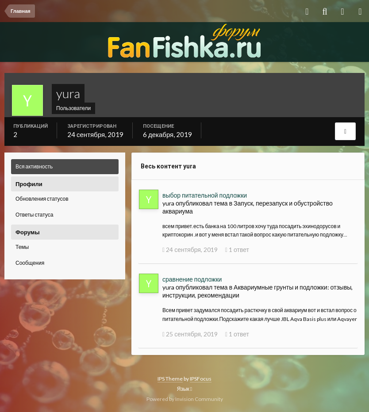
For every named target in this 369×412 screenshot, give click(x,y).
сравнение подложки (192, 279)
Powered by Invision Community (184, 399)
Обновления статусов (42, 198)
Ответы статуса (34, 214)
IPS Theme (170, 378)
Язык (184, 388)
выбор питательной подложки (204, 195)
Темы (22, 247)
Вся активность (34, 166)
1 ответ (237, 249)
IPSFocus (200, 378)
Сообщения (29, 262)
